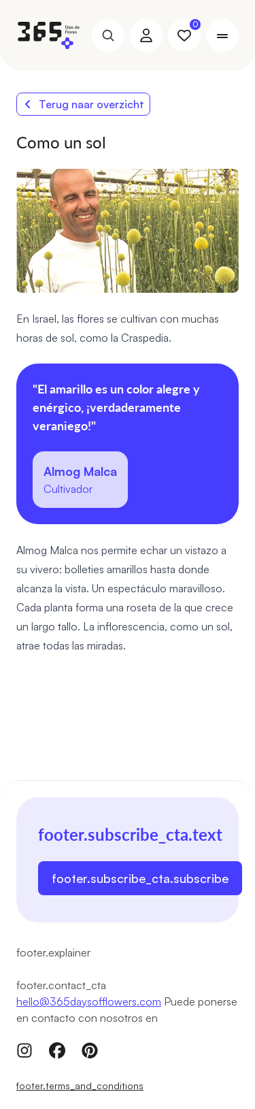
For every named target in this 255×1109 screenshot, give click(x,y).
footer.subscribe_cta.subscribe (140, 878)
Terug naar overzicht (83, 104)
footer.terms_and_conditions (79, 1085)
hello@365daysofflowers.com (88, 1001)
